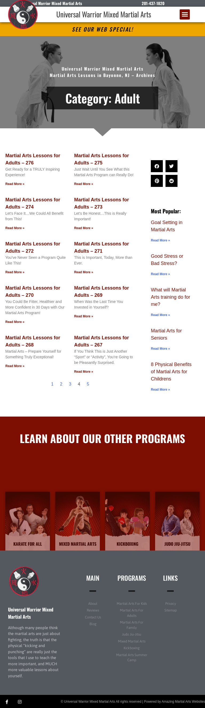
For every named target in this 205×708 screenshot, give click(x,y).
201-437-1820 (153, 3)
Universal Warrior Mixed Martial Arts (103, 14)
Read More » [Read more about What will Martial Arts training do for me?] (160, 315)
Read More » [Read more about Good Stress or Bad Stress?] (160, 274)
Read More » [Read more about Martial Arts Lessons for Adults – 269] (83, 316)
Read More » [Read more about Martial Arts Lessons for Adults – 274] (14, 228)
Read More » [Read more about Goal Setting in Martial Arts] (160, 240)
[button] (185, 14)
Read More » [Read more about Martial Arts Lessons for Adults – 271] (83, 272)
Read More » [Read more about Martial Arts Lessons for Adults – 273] (83, 228)
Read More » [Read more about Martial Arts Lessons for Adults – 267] (83, 372)
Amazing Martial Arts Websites (183, 701)
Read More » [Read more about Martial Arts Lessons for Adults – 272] (14, 272)
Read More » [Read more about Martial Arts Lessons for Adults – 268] (14, 366)
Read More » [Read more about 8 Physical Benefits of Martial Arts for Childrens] (160, 389)
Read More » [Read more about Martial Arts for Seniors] (160, 349)
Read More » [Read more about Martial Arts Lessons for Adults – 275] (83, 184)
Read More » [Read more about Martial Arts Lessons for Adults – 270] (14, 322)
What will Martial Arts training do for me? (170, 297)
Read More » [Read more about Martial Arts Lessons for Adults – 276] (14, 184)
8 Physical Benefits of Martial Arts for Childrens (171, 372)
